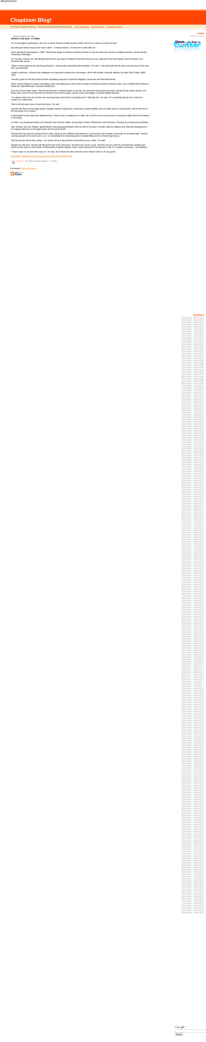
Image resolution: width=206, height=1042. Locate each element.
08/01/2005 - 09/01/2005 (192, 354)
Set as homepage (82, 27)
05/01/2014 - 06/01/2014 (192, 591)
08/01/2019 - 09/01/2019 (192, 734)
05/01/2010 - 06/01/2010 (192, 483)
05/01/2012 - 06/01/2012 (192, 537)
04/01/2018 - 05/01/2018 (192, 698)
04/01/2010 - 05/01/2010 (192, 480)
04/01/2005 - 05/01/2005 (192, 345)
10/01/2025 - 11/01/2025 (192, 901)
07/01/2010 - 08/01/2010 (192, 487)
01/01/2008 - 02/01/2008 (192, 419)
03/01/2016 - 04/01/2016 (192, 641)
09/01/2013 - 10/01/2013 (192, 573)
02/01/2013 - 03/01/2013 (192, 557)
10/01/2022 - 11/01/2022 (192, 820)
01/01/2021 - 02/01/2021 (192, 772)
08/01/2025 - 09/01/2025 (192, 897)
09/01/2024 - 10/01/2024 (192, 872)
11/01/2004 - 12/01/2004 (192, 333)
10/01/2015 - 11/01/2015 (192, 630)
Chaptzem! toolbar (114, 27)
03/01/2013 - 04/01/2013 (192, 560)
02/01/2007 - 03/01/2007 (192, 394)
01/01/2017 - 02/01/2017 (192, 664)
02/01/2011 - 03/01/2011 (192, 503)
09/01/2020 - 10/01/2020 (192, 763)
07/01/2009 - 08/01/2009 (192, 460)
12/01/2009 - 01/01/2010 (192, 471)
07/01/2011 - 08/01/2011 (192, 514)
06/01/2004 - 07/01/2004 (192, 322)
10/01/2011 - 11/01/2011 (192, 521)
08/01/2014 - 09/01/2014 (192, 598)
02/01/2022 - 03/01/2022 (192, 802)
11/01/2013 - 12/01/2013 (192, 578)
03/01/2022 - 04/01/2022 (192, 804)
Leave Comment (17, 161)
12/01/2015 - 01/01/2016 (192, 634)
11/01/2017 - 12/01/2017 (192, 686)
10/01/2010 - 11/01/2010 (192, 494)
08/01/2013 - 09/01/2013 (192, 571)
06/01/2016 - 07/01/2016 (192, 648)
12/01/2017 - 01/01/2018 (192, 689)
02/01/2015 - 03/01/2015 (192, 612)
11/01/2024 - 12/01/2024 (192, 876)
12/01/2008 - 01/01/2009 (192, 444)
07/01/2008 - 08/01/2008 (192, 433)
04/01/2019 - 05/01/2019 (192, 725)
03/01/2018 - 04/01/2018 (192, 695)
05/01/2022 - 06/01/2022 (192, 808)
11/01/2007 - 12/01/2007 (192, 415)
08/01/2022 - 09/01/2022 (192, 815)
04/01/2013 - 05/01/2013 (192, 562)
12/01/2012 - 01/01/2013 (192, 553)
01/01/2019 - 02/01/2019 (192, 718)
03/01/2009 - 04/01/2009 (192, 451)
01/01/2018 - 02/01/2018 (192, 691)
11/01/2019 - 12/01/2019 (192, 741)
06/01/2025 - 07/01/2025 (192, 892)
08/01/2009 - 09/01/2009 (192, 462)
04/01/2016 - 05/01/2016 (192, 643)
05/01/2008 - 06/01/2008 (192, 428)
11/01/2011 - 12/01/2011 (192, 523)
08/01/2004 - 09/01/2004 (192, 327)
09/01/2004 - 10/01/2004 (192, 329)
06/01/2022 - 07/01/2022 (192, 811)
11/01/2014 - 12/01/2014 (192, 605)
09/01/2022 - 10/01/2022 (192, 817)
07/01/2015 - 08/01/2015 (192, 623)
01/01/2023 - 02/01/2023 (192, 827)
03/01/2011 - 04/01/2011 (192, 505)
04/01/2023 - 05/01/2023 (192, 833)
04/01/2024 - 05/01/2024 (192, 860)
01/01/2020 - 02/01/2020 (192, 745)
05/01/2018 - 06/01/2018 (192, 700)
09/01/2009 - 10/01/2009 (192, 465)
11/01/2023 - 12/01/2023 (192, 849)
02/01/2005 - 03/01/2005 (192, 340)
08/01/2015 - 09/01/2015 (192, 625)
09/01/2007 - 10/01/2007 (192, 410)
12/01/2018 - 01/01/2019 (192, 716)
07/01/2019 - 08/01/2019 (192, 732)
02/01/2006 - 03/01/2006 (192, 367)
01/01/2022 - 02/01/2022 (192, 799)
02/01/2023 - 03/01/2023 (192, 829)
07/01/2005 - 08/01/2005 (192, 351)
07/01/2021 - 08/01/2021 (192, 786)
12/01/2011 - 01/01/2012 (192, 526)
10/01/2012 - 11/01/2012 (192, 548)
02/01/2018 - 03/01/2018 (192, 693)
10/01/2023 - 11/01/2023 (192, 847)
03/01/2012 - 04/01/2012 (192, 532)
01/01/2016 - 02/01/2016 (192, 637)
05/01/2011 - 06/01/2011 (192, 510)
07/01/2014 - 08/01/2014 (192, 596)
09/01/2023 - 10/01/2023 (192, 845)
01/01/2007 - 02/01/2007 (192, 392)
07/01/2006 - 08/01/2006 (192, 379)
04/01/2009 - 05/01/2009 (192, 453)
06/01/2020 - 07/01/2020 (192, 756)
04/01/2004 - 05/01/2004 (192, 318)
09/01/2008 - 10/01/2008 (192, 437)
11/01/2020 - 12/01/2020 (192, 768)
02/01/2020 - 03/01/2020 (192, 747)
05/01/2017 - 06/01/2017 (192, 673)
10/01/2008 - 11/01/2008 (192, 440)
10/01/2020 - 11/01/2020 (192, 765)
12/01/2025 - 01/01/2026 (192, 906)
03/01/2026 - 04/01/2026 (192, 913)
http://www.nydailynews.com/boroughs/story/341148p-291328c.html (41, 156)
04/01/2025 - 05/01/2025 (192, 888)
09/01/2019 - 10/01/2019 (192, 736)
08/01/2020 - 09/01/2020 (192, 761)
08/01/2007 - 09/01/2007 (192, 408)
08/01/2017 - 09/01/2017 (192, 680)
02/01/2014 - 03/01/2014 (192, 584)
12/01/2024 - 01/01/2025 (192, 879)
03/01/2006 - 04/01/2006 (192, 370)
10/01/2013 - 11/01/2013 (192, 575)
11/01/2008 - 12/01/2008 (192, 442)
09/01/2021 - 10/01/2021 (192, 790)
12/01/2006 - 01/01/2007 (192, 390)
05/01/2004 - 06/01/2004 (192, 320)
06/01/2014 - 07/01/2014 (192, 594)
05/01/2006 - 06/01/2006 (192, 374)
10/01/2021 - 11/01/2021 (192, 793)
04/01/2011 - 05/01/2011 (192, 508)
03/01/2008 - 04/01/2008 (192, 424)
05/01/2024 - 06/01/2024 (192, 863)
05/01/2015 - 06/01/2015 (192, 618)
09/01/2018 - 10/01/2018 (192, 709)
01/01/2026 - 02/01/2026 (192, 908)
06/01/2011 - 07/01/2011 (192, 512)
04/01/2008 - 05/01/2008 (192, 426)
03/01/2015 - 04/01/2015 (192, 614)
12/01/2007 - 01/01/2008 (192, 417)
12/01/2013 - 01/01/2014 (192, 580)
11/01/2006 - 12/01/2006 (192, 388)
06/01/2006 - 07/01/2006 (192, 376)
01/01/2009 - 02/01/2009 (192, 447)
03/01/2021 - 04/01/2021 (192, 777)
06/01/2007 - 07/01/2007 (192, 404)
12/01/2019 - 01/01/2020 (192, 743)
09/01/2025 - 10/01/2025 (192, 899)
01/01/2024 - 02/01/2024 (192, 854)
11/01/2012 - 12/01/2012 (192, 551)
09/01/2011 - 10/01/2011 (192, 519)
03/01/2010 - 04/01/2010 (192, 478)
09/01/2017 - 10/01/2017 (192, 682)
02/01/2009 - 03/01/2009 (192, 449)
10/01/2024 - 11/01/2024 (192, 874)
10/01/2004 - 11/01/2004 (192, 331)
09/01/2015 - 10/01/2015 (192, 627)
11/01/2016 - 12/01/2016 (192, 659)
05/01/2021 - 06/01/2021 (192, 781)
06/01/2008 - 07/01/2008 (192, 431)
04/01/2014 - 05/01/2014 (192, 589)
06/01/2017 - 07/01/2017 (192, 675)
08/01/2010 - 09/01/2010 (192, 489)
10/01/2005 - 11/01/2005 (192, 358)
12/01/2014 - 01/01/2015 (192, 607)
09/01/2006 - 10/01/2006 (192, 383)
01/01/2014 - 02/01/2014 (192, 582)
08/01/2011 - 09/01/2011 (192, 517)
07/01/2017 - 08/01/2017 (192, 677)
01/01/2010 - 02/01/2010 (192, 474)
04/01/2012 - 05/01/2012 (192, 535)
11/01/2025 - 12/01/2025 (192, 903)
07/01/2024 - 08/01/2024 (192, 867)
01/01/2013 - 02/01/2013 (192, 555)
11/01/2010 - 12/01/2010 (192, 496)
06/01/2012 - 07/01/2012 (192, 539)
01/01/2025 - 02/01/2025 (192, 881)
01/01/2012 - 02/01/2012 (192, 528)
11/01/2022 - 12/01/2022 (192, 822)
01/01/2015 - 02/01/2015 (192, 609)
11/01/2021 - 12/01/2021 (192, 795)
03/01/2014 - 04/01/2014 (192, 587)
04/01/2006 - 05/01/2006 (192, 372)
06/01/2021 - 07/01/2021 (192, 784)
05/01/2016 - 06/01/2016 (192, 646)
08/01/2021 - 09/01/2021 (192, 788)
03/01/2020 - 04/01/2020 (192, 750)
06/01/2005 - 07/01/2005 (192, 349)
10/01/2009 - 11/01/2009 (192, 467)
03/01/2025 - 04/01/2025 (192, 885)
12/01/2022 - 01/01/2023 (192, 824)
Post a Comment (28, 168)
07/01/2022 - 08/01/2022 (192, 813)
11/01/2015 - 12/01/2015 (192, 632)
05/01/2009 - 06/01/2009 (192, 456)
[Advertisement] (95, 17)
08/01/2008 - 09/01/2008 (192, 435)
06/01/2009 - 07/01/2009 (192, 458)
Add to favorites (97, 27)
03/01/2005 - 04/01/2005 (192, 342)
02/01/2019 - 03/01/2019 (192, 720)
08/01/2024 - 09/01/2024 (192, 870)
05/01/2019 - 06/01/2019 (192, 727)
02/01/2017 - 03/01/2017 (192, 666)
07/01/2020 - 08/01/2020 (192, 759)
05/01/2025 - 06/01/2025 (192, 890)
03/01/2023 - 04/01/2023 (192, 831)
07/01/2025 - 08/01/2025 (192, 894)
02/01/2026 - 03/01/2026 (192, 910)
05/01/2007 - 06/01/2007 (192, 401)
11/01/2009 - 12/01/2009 (192, 469)
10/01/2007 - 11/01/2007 (192, 413)
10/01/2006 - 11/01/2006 (192, 385)
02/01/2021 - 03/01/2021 (192, 775)
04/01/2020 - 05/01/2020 (192, 752)
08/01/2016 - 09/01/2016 (192, 652)
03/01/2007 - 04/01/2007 (192, 397)
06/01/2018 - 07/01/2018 (192, 702)
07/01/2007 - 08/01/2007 (192, 406)
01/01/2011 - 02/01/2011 (192, 501)
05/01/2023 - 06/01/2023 (192, 836)
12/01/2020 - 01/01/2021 (192, 770)
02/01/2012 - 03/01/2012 (192, 530)
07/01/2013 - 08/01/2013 (192, 569)
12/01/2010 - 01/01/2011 (192, 499)
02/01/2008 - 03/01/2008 (192, 422)
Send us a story (196, 36)
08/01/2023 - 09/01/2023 (192, 842)
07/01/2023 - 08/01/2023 (192, 840)
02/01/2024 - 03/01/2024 (192, 856)
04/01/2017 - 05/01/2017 (192, 670)
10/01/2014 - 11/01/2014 (192, 603)
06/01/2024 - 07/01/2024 (192, 865)
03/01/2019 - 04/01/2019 (192, 722)
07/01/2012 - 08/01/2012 (192, 542)
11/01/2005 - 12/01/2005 (192, 361)
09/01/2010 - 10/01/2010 (192, 492)
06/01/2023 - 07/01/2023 (192, 838)
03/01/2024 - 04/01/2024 (192, 858)
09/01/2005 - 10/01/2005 (192, 356)
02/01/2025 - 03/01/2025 (192, 883)
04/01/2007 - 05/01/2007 (192, 399)
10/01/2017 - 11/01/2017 (192, 684)
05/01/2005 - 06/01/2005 (192, 347)
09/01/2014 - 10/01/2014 (192, 600)
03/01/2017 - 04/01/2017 (192, 668)
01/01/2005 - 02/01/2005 (192, 338)
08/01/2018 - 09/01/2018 (192, 707)
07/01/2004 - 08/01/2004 (192, 324)
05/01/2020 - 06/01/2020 (192, 754)
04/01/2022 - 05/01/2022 (192, 806)
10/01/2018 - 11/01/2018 (192, 711)
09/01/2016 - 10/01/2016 (192, 655)
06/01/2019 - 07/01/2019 (192, 729)
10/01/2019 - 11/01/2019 (192, 738)
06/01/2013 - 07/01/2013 (192, 566)
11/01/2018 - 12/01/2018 (192, 713)
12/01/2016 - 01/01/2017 (192, 661)
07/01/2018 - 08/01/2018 (192, 704)
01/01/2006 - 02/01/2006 (192, 365)
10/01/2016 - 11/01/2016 (192, 657)
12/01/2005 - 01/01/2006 (192, 363)
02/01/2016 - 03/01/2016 (192, 639)
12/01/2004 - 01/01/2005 (192, 336)
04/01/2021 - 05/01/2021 (192, 779)
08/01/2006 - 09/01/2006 (192, 381)
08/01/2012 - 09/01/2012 (192, 544)
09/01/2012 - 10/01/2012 (192, 546)
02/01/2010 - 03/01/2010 (192, 476)
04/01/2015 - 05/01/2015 (192, 616)
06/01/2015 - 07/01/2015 (192, 621)
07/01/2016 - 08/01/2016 (192, 650)
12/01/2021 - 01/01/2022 (192, 797)
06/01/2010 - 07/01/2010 (192, 485)
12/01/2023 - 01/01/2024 (192, 851)
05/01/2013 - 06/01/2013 (192, 564)
